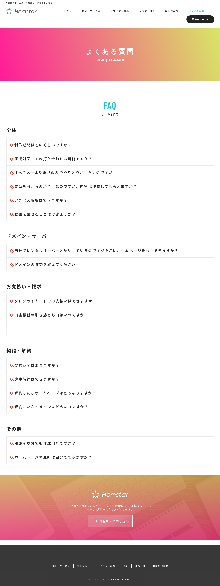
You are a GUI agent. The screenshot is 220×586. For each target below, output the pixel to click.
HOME (100, 60)
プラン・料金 (147, 10)
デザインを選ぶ (120, 10)
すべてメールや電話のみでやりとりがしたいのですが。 (64, 172)
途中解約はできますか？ (35, 379)
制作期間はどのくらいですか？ (41, 144)
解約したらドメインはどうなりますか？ (49, 406)
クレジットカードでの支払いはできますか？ (53, 300)
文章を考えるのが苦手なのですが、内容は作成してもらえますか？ (73, 186)
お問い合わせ (200, 19)
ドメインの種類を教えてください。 (45, 264)
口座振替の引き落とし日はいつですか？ (49, 315)
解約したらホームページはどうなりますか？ (53, 393)
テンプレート (85, 561)
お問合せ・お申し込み (110, 521)
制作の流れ (171, 10)
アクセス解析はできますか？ (39, 200)
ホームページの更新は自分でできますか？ (51, 457)
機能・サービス (91, 10)
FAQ (125, 561)
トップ (68, 10)
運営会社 (140, 561)
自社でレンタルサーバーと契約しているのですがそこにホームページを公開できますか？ (94, 250)
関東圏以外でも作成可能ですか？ (43, 443)
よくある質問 (196, 10)
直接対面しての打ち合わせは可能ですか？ (51, 158)
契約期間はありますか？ (35, 365)
